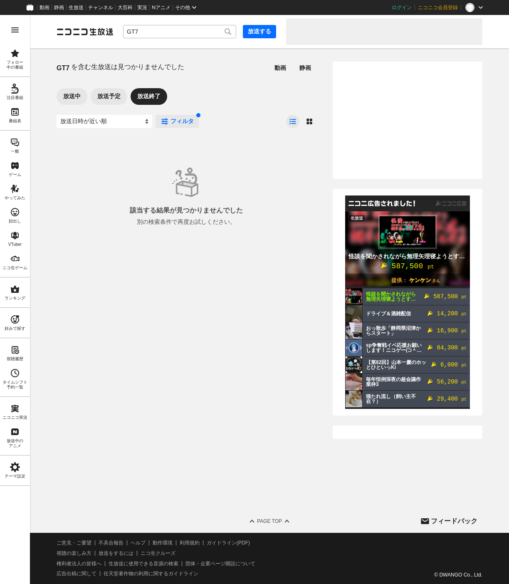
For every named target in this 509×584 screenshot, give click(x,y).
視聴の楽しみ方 (74, 553)
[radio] (292, 121)
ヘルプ (138, 542)
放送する (259, 31)
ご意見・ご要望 (74, 543)
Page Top (269, 521)
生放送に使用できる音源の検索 (143, 563)
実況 (142, 7)
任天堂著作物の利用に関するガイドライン (151, 573)
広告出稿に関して (76, 574)
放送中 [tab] (72, 96)
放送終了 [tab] (149, 96)
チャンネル (100, 7)
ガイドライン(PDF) (228, 542)
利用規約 (190, 542)
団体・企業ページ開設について (220, 563)
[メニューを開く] (15, 30)
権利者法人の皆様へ (79, 564)
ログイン (402, 7)
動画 (44, 7)
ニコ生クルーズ (158, 553)
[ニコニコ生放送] (85, 31)
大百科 (125, 7)
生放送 (76, 7)
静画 (59, 7)
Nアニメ (161, 7)
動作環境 (163, 542)
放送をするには (116, 553)
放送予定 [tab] (109, 96)
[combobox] (179, 31)
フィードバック (454, 521)
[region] (15, 299)
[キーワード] (179, 31)
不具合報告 (111, 542)
